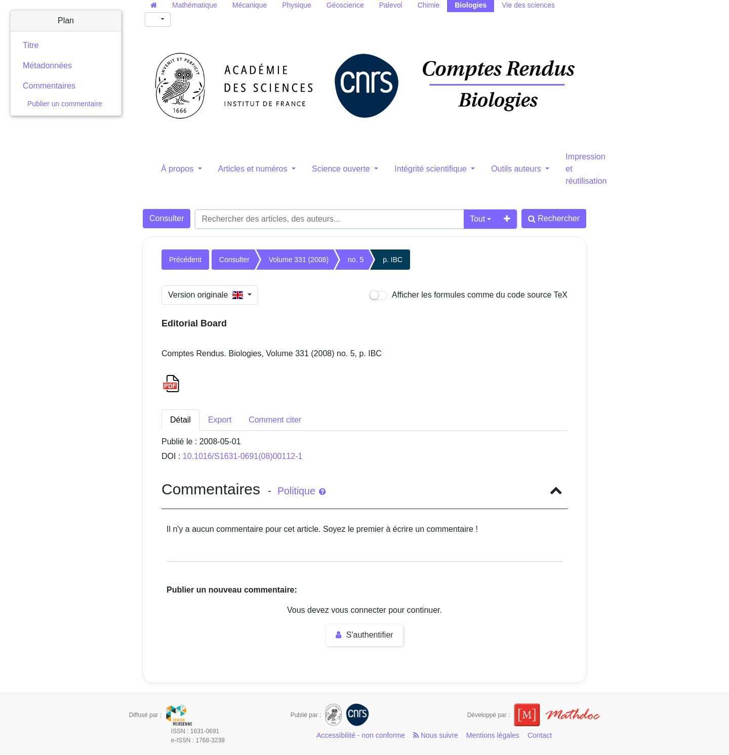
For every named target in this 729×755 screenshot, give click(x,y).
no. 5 (355, 260)
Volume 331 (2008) (299, 260)
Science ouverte (342, 168)
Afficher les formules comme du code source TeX (469, 295)
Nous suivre (435, 735)
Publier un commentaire (64, 104)
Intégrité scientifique (431, 168)
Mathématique (194, 5)
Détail (180, 419)
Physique (296, 5)
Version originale (207, 294)
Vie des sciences (528, 5)
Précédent (185, 260)
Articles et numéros (254, 168)
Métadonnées (47, 65)
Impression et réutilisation (585, 168)
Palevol (390, 5)
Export (219, 419)
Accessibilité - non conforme (360, 735)
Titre (30, 45)
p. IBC (392, 260)
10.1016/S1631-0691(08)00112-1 (243, 456)
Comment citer (275, 419)
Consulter (166, 218)
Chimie (429, 5)
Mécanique (249, 5)
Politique (301, 490)
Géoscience (345, 5)
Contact (540, 735)
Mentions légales (492, 735)
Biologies (471, 5)
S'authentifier (364, 635)
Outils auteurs (517, 168)
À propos (178, 168)
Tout (477, 219)
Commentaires (49, 85)
